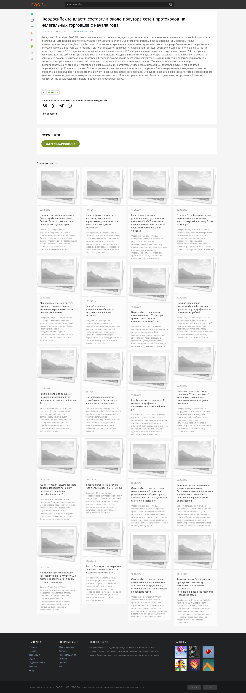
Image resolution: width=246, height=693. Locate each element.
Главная (33, 647)
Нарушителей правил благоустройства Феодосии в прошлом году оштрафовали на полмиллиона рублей (194, 307)
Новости (81, 31)
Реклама (63, 659)
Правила (63, 663)
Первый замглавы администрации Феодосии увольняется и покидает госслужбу (100, 310)
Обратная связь (66, 647)
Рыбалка (33, 666)
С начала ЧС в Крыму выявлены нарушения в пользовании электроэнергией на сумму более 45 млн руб (195, 219)
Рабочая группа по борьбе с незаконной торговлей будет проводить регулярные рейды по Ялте (58, 398)
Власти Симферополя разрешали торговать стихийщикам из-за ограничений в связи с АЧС (104, 569)
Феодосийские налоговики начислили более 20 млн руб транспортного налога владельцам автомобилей (147, 316)
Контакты (63, 651)
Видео (32, 659)
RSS (60, 666)
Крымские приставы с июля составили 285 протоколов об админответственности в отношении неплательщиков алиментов (193, 397)
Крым (90, 31)
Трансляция (34, 655)
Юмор (32, 670)
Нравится (53, 92)
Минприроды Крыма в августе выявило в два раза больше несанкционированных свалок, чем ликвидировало (56, 307)
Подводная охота (37, 663)
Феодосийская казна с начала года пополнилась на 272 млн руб (104, 486)
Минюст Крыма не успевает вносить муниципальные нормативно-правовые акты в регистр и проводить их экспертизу (102, 221)
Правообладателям (68, 655)
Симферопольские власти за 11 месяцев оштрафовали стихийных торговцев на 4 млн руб (148, 404)
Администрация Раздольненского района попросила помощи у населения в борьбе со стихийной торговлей (58, 489)
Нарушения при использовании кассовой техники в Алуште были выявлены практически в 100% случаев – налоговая (58, 577)
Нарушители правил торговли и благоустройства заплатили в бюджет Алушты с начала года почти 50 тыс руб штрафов (57, 219)
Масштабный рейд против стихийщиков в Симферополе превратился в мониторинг (102, 400)
